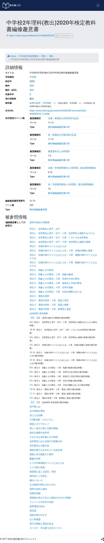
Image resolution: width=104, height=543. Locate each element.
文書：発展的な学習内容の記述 (63, 118)
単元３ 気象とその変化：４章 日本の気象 (51, 287)
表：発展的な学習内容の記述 (62, 135)
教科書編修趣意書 (38, 209)
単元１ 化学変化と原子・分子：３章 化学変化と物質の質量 (60, 242)
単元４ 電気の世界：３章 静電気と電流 (50, 309)
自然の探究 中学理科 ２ (43, 103)
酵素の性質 (35, 458)
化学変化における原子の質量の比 (46, 441)
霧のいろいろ (36, 480)
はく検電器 (35, 519)
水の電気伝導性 (37, 411)
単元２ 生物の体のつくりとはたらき (48, 246)
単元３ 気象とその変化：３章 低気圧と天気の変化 (56, 283)
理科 (44, 56)
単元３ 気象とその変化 (41, 270)
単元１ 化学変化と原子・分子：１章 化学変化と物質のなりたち (62, 233)
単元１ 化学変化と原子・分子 (45, 229)
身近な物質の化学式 (39, 432)
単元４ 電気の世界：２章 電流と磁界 (49, 304)
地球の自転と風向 (38, 489)
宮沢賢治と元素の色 (39, 445)
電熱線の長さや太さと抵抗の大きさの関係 (50, 497)
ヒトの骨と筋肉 (37, 467)
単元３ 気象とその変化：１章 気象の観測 (51, 274)
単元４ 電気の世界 (39, 296)
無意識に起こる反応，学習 (43, 471)
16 (31, 352)
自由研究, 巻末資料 (39, 313)
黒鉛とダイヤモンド (39, 424)
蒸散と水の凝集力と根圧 (41, 454)
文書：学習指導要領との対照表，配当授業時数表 (72, 168)
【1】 (32, 402)
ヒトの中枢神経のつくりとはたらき (47, 463)
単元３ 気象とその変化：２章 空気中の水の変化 (54, 278)
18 (31, 329)
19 (31, 389)
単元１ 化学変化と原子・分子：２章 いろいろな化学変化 (59, 237)
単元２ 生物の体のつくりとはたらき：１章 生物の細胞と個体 (61, 250)
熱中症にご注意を (38, 476)
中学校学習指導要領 (29, 56)
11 (31, 393)
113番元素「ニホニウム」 (42, 419)
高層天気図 (35, 493)
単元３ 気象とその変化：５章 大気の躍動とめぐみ (56, 291)
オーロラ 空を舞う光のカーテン (46, 528)
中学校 (33, 77)
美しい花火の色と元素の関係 (44, 428)
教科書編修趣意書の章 (59, 127)
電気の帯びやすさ (38, 515)
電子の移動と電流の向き (41, 523)
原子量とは (35, 406)
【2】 (32, 317)
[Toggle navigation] (98, 5)
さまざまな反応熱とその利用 (44, 437)
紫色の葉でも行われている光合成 (46, 450)
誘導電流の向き (37, 506)
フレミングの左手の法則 (41, 502)
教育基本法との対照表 (59, 151)
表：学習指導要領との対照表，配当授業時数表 (71, 184)
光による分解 (36, 415)
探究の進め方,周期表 (40, 222)
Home (11, 56)
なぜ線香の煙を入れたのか (43, 484)
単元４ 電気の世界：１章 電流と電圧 (49, 300)
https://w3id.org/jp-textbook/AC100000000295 (31, 35)
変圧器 (33, 510)
